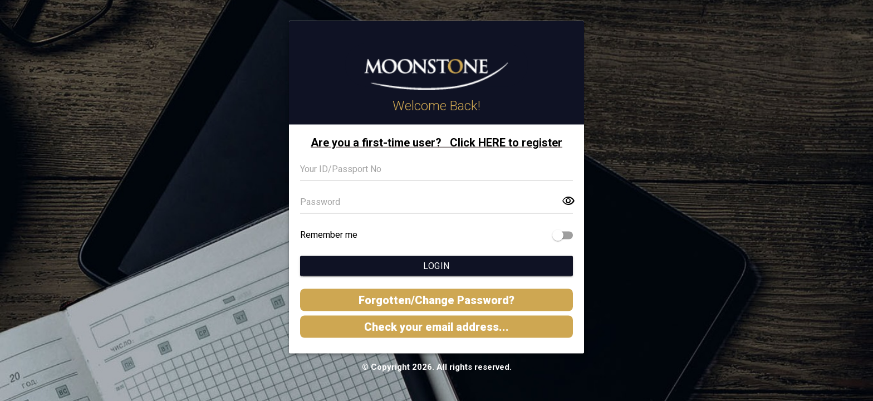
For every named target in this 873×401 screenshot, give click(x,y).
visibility (568, 201)
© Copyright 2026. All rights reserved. (437, 367)
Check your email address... (436, 327)
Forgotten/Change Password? (436, 300)
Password (320, 202)
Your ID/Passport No (340, 169)
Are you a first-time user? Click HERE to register (436, 142)
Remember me (328, 234)
